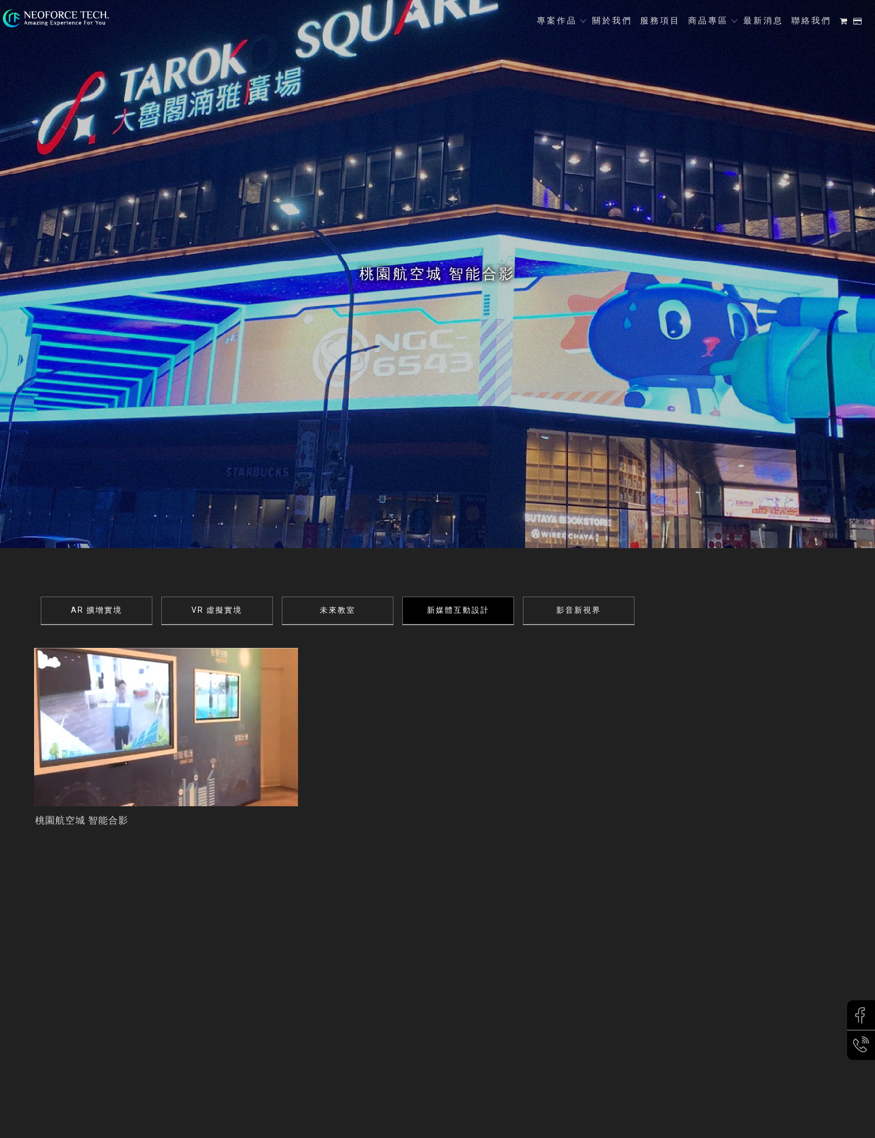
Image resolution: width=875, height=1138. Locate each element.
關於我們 (612, 21)
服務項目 (660, 21)
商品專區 (708, 21)
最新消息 (763, 21)
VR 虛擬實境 (216, 610)
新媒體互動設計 (458, 610)
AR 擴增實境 (96, 610)
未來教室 (337, 610)
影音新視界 (578, 610)
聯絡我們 (811, 21)
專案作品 (557, 21)
